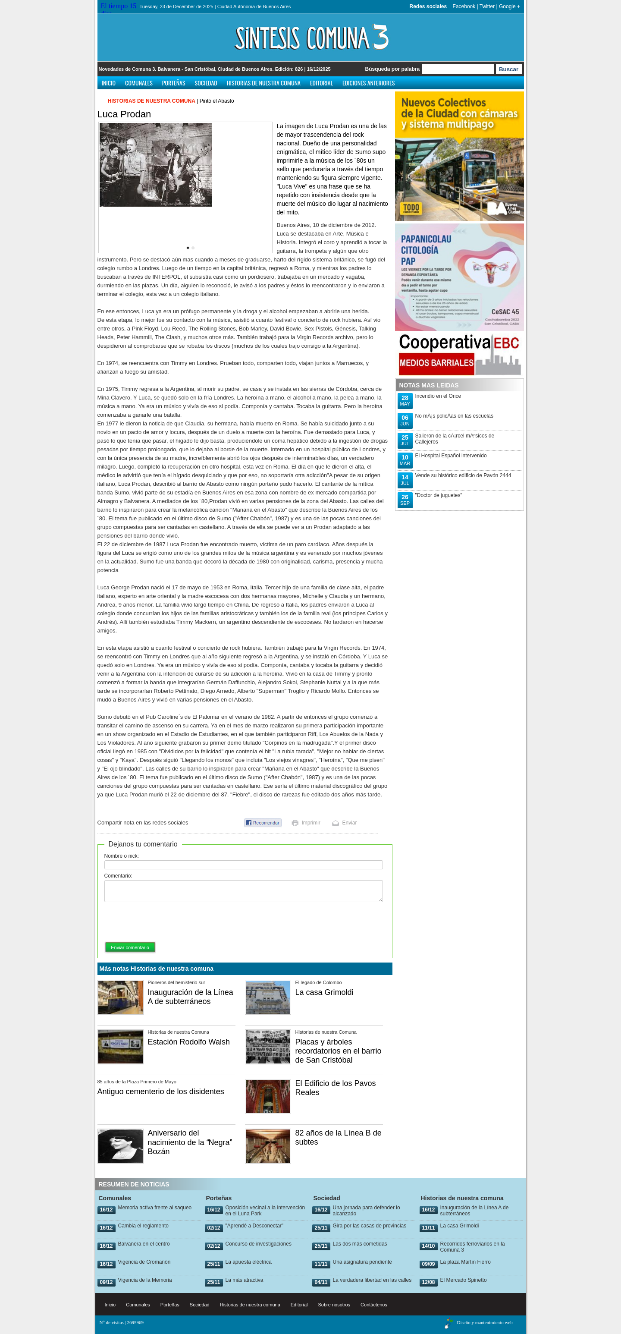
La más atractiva (244, 1280)
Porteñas (173, 82)
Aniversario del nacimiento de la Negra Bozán (190, 1142)
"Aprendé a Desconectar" (255, 1226)
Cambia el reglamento (143, 1226)
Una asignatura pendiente (362, 1262)
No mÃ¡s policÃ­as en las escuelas (454, 416)
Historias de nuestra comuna (264, 82)
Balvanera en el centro (144, 1244)
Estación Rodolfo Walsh (189, 1042)
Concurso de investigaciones (259, 1244)
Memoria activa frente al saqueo (155, 1208)
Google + (509, 6)
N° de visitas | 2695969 (122, 1322)
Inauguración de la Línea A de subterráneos (190, 997)
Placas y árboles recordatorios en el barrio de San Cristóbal (338, 1051)
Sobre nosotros (334, 1304)
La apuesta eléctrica (249, 1262)
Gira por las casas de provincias (370, 1226)
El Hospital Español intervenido (451, 456)
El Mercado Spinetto (463, 1280)
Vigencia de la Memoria (145, 1280)
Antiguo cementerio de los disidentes (160, 1091)
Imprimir (311, 823)
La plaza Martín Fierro (465, 1262)
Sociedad (206, 82)
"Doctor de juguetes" (438, 495)
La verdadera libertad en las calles (372, 1280)
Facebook (464, 6)
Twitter (487, 6)
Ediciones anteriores (368, 82)
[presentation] (169, 922)
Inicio (109, 82)
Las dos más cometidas (360, 1244)
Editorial (321, 82)
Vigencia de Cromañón (144, 1262)
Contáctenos (374, 1304)
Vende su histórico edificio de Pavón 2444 (463, 475)
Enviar (349, 823)
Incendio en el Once (438, 396)
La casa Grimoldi (324, 992)
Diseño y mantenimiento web (485, 1322)
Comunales (139, 82)
